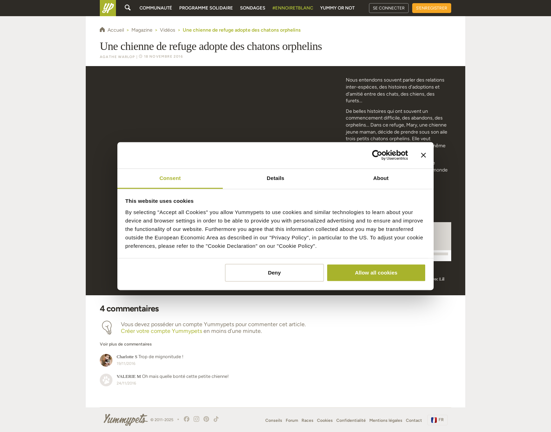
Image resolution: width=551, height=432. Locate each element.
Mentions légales (385, 420)
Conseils (273, 420)
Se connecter (389, 8)
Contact (414, 420)
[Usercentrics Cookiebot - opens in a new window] (377, 155)
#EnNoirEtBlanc (292, 8)
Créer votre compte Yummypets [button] (161, 331)
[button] (218, 341)
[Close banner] (423, 155)
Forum (292, 420)
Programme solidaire (206, 8)
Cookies (325, 420)
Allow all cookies (376, 273)
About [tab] (381, 178)
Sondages (252, 8)
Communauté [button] (156, 8)
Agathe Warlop (117, 56)
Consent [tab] (170, 178)
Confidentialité (351, 420)
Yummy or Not (337, 8)
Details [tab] (275, 178)
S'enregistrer (431, 8)
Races (307, 420)
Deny (274, 273)
